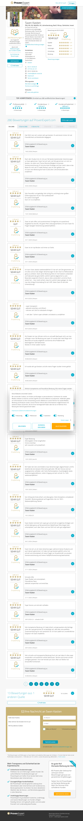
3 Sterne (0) (47, 127)
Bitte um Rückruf (51, 729)
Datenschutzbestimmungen (29, 410)
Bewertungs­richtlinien (54, 813)
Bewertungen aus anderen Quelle (15, 49)
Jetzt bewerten (15, 61)
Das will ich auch (61, 3)
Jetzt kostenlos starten (62, 794)
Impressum (16, 410)
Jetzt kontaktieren (68, 8)
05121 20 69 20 (32, 67)
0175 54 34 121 (32, 69)
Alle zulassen (61, 426)
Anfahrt (30, 62)
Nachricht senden (50, 742)
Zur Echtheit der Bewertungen (14, 55)
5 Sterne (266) (23, 127)
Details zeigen (64, 420)
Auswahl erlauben (41, 426)
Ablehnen (22, 426)
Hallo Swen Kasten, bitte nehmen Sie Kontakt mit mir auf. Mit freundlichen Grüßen (23, 732)
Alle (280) (11, 126)
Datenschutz (52, 815)
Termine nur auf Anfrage (32, 86)
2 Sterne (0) (59, 127)
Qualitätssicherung (64, 813)
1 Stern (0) (71, 127)
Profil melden (61, 757)
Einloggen (72, 3)
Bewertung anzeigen (49, 59)
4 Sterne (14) (35, 127)
